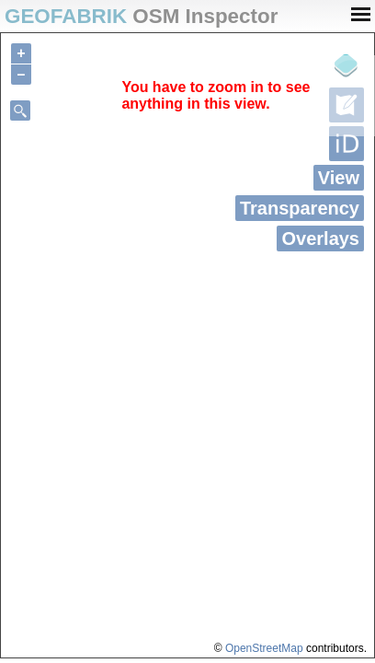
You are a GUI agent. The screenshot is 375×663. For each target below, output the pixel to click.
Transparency (299, 208)
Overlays (320, 238)
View (338, 178)
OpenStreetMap (264, 648)
